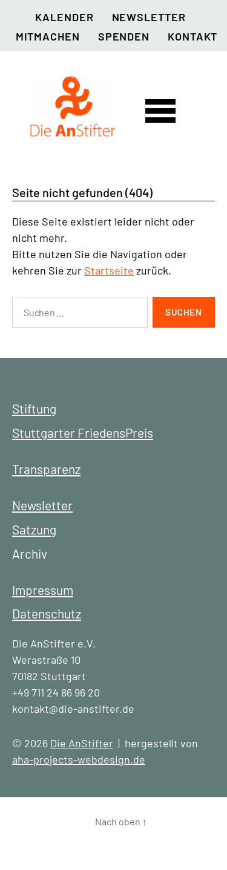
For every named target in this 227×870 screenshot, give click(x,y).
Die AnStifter (81, 743)
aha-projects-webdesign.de (78, 759)
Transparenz (46, 468)
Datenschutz (46, 613)
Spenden (124, 36)
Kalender (64, 17)
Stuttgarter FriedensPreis (82, 432)
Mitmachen (48, 36)
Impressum (42, 589)
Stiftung (34, 408)
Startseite (109, 270)
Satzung (34, 529)
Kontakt (192, 36)
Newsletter (149, 17)
